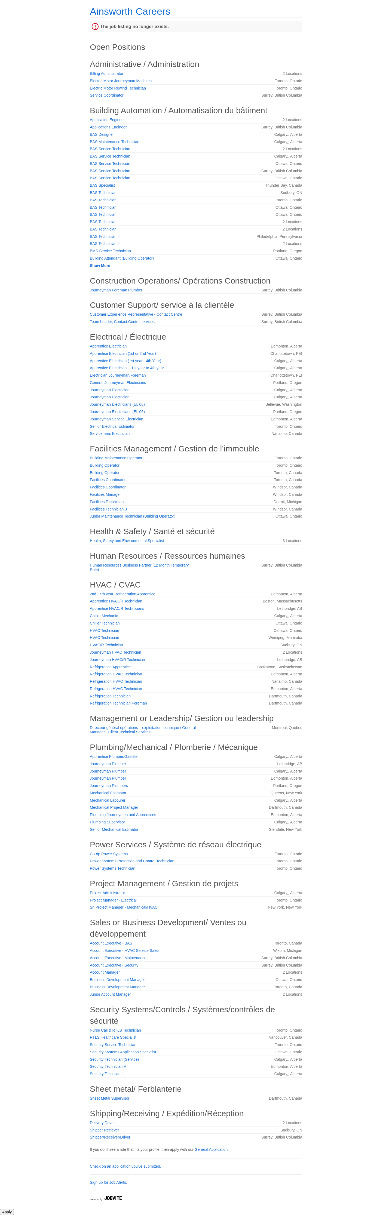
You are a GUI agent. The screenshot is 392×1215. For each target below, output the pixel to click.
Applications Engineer (108, 127)
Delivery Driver (102, 1123)
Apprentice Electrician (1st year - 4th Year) (125, 361)
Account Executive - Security (114, 965)
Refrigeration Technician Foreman (118, 703)
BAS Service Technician (110, 149)
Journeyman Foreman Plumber (116, 290)
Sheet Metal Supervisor (110, 1098)
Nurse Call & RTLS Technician (115, 1030)
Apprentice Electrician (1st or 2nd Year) (123, 353)
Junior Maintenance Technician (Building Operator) (132, 516)
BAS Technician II (105, 236)
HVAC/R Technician (106, 645)
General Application (211, 1149)
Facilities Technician (107, 502)
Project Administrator (107, 893)
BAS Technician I (104, 229)
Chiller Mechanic (104, 616)
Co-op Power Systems (109, 854)
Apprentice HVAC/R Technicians (117, 608)
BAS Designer (102, 134)
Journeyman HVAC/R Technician (117, 659)
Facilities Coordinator (108, 480)
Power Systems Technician (112, 868)
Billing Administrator (106, 73)
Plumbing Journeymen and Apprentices (123, 815)
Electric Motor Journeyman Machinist (121, 81)
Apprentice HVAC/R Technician (116, 601)
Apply (7, 1212)
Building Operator (105, 465)
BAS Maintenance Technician (114, 142)
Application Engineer (107, 120)
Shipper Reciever (104, 1130)
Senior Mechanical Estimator (114, 829)
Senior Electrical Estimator (112, 426)
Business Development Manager (117, 979)
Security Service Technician (113, 1044)
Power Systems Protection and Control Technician (132, 861)
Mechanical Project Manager (114, 807)
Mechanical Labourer (107, 800)
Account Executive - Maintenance (118, 958)
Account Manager (105, 972)
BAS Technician (103, 192)
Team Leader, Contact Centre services (122, 321)
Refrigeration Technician (110, 696)
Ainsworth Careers (130, 11)
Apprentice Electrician (108, 346)
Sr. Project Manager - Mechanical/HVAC (124, 907)
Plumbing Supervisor (107, 822)
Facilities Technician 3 (108, 509)
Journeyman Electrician (110, 390)
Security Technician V (108, 1066)
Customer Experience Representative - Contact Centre (136, 314)
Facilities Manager (105, 494)
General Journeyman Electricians (118, 382)
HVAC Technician (104, 630)
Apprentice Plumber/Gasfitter (114, 756)
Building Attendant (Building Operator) (122, 258)
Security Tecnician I (106, 1074)
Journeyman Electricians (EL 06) (117, 404)
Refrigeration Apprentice (110, 667)
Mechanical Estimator (108, 793)
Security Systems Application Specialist (123, 1052)
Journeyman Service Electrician (116, 419)
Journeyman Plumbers (109, 785)
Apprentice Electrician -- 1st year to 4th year (127, 368)
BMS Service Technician (110, 251)
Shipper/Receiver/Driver (110, 1137)
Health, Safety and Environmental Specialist (127, 541)
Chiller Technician (105, 623)
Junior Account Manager (110, 994)
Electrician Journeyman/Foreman (118, 375)
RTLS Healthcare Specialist (113, 1037)
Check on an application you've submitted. (125, 1166)
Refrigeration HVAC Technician (116, 674)
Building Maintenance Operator (116, 458)
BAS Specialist (102, 185)
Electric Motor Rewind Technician (118, 88)
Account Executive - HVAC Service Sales (124, 950)
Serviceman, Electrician (110, 433)
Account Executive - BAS (111, 943)
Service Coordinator (107, 95)
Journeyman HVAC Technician (115, 652)
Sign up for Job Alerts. (108, 1182)
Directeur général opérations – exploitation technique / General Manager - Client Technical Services (143, 729)
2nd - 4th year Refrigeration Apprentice (122, 594)
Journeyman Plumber (108, 764)
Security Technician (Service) (114, 1059)
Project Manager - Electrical (113, 900)
